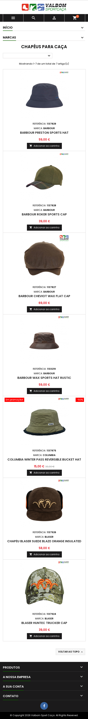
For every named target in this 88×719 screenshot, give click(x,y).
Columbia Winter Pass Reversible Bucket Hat (44, 459)
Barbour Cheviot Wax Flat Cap (44, 296)
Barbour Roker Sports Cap (44, 214)
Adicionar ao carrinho (44, 145)
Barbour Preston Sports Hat (44, 132)
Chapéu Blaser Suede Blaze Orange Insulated (44, 541)
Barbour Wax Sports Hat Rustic (44, 378)
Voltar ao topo (70, 651)
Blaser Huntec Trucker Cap (44, 623)
